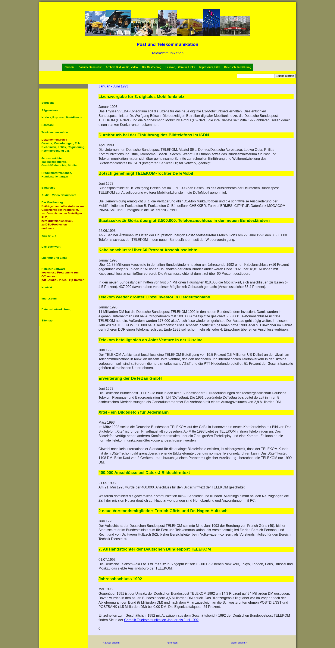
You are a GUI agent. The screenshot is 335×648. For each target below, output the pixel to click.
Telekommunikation (167, 53)
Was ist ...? (48, 235)
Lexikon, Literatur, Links (180, 67)
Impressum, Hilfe (209, 67)
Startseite (47, 102)
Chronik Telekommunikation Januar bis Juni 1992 (161, 620)
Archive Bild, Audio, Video (122, 67)
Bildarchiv (48, 187)
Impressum (49, 298)
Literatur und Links (54, 257)
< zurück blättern (111, 642)
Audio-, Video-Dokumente (58, 195)
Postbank (47, 124)
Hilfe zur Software (53, 268)
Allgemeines (49, 110)
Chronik (69, 67)
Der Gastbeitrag (151, 67)
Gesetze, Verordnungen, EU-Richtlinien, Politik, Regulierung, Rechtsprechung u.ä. (63, 147)
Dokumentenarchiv (89, 67)
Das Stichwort (50, 246)
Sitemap (47, 320)
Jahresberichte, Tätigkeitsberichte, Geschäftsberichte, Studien (59, 162)
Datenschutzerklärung (237, 67)
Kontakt (46, 287)
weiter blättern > (239, 642)
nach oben (172, 642)
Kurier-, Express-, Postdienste (61, 117)
